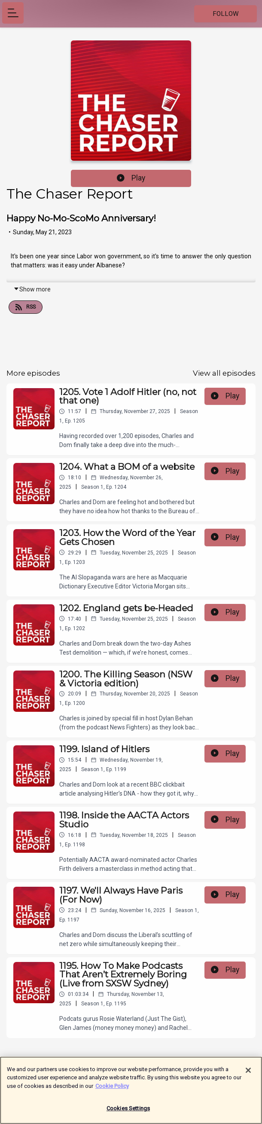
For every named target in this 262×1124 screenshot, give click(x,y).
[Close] (248, 1074)
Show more (32, 289)
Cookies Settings (128, 1113)
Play (131, 178)
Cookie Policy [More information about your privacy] (112, 1090)
